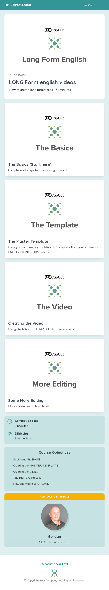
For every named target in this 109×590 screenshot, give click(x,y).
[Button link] (88, 5)
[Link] (54, 139)
